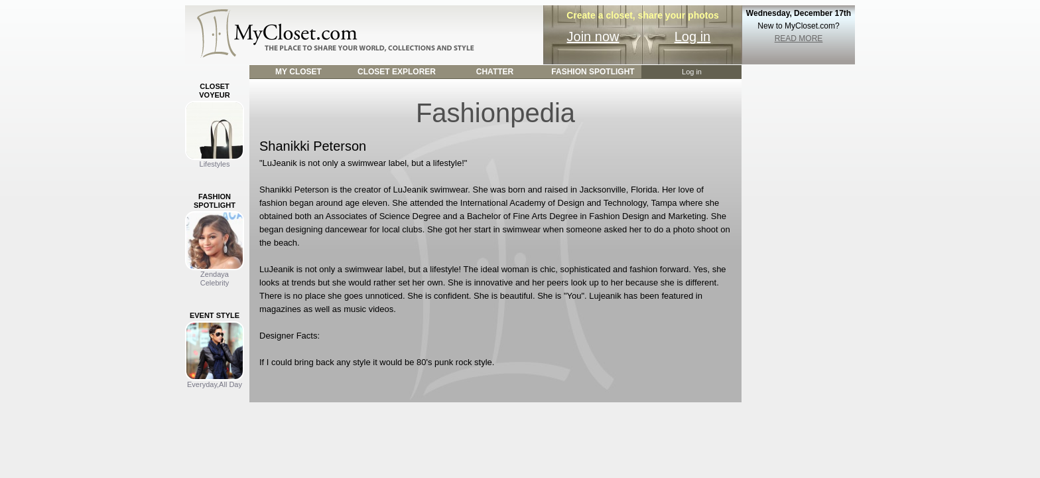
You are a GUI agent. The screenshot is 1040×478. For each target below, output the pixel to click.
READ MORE (799, 38)
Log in (693, 36)
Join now (593, 36)
